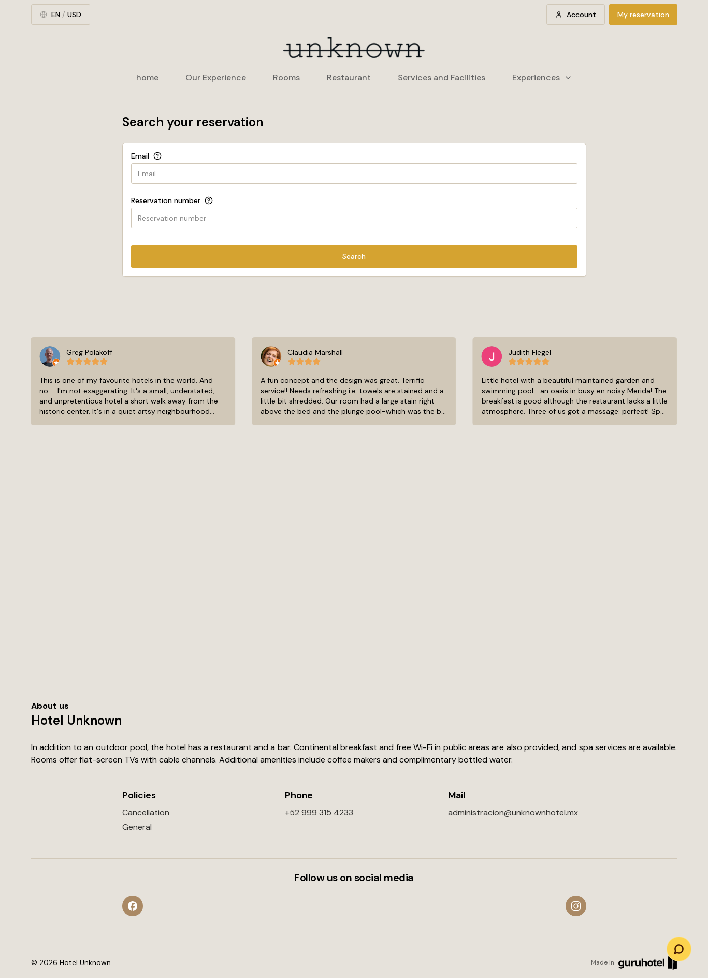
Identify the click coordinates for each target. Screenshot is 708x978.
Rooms (286, 77)
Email (140, 156)
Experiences (542, 77)
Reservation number (165, 200)
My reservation (643, 14)
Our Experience (215, 77)
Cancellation (145, 812)
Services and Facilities (441, 77)
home (147, 77)
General (137, 827)
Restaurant (349, 77)
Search (354, 256)
